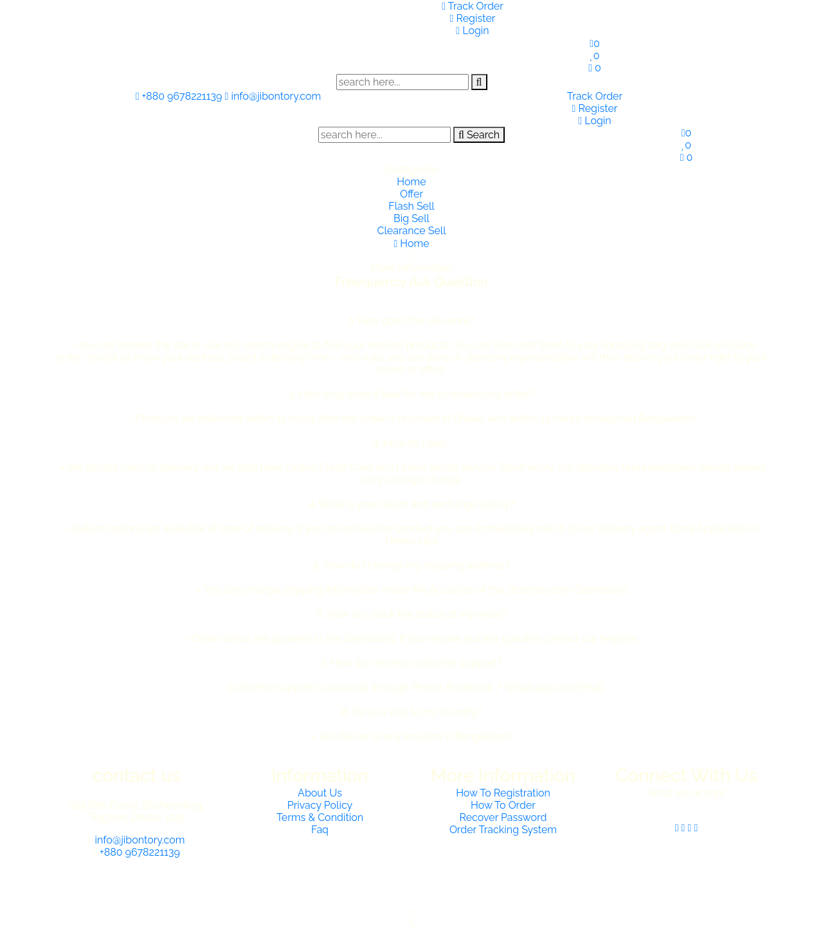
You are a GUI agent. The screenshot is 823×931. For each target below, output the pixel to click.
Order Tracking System (503, 830)
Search (479, 135)
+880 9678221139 (180, 96)
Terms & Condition (319, 817)
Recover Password (503, 817)
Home (411, 182)
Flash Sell (411, 206)
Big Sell (411, 218)
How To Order (503, 805)
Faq (320, 830)
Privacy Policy (320, 805)
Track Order (472, 6)
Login (472, 30)
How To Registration (503, 793)
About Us (320, 793)
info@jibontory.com (273, 96)
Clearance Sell (411, 231)
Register (473, 18)
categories (411, 169)
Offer (411, 194)
